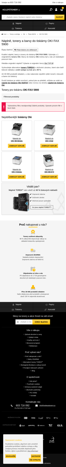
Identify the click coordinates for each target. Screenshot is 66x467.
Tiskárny (16, 28)
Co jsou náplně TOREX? (41, 207)
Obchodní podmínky (33, 390)
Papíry (49, 23)
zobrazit (16, 146)
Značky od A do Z (33, 340)
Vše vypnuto (34, 460)
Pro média (33, 393)
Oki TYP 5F (48, 63)
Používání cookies (33, 384)
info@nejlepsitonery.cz (47, 405)
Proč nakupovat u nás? (33, 356)
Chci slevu (41, 322)
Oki (24, 34)
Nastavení (35, 456)
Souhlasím (10, 456)
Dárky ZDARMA (33, 359)
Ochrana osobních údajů (33, 387)
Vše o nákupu (57, 2)
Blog (33, 371)
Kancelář (49, 28)
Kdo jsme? (33, 381)
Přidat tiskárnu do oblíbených (25, 49)
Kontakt (33, 395)
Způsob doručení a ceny (33, 334)
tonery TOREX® (28, 68)
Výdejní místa (33, 337)
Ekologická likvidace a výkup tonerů (33, 365)
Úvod (4, 34)
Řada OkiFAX (32, 34)
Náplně (16, 23)
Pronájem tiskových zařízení (33, 368)
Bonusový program (33, 343)
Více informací (32, 451)
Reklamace (33, 346)
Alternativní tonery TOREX (33, 362)
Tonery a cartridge (15, 34)
